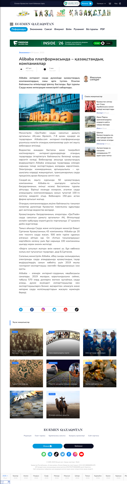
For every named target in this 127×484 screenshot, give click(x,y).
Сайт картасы (93, 436)
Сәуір (46, 477)
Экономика (36, 29)
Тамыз (87, 477)
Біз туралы (92, 29)
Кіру (117, 3)
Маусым (67, 477)
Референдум (19, 29)
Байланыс (79, 446)
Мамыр (57, 477)
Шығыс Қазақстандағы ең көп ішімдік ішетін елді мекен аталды (105, 136)
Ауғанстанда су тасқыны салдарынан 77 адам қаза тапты (104, 152)
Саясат (48, 29)
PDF (102, 29)
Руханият (79, 29)
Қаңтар (15, 477)
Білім (69, 29)
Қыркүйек (98, 477)
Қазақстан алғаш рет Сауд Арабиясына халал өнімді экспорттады (105, 105)
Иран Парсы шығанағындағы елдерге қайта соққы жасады (104, 121)
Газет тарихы (40, 436)
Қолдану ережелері (77, 436)
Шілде (77, 477)
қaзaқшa (101, 3)
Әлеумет (59, 29)
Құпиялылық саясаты (57, 436)
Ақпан (26, 477)
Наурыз (36, 477)
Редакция (27, 436)
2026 (5, 477)
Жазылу (87, 3)
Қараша (118, 477)
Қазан (108, 477)
